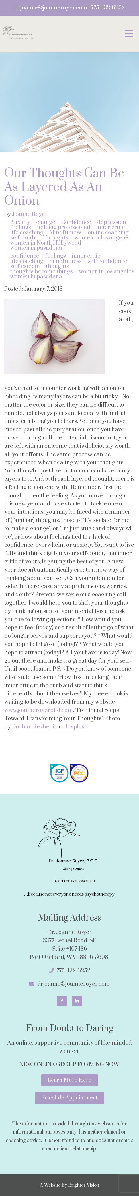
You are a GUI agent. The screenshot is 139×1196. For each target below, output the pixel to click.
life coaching (26, 232)
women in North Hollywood (45, 243)
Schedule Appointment (69, 1098)
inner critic (110, 227)
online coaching (108, 232)
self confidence (107, 261)
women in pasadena (36, 248)
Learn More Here (69, 1080)
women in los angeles (102, 238)
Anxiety (20, 222)
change (45, 222)
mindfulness (65, 261)
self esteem (25, 266)
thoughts (57, 266)
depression (111, 222)
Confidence (76, 222)
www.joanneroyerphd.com (38, 710)
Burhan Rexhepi (33, 726)
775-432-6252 (108, 7)
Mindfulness (65, 232)
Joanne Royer (30, 214)
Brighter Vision (83, 1185)
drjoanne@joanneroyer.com (51, 7)
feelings (20, 227)
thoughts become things (41, 271)
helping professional (63, 227)
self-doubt (23, 238)
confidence (24, 256)
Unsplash (75, 726)
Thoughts (55, 238)
